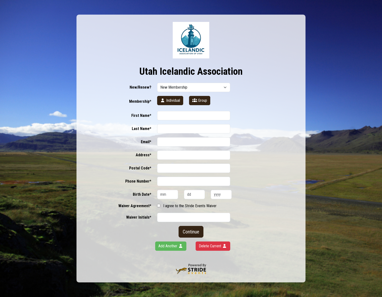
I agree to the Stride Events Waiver (190, 206)
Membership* (140, 101)
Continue (191, 232)
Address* (143, 155)
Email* (146, 141)
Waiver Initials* (138, 217)
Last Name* (141, 128)
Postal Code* (140, 168)
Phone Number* (138, 181)
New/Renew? (140, 87)
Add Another (170, 246)
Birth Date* (142, 194)
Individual (170, 100)
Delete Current (213, 246)
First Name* (141, 115)
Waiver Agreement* (134, 206)
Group (199, 100)
